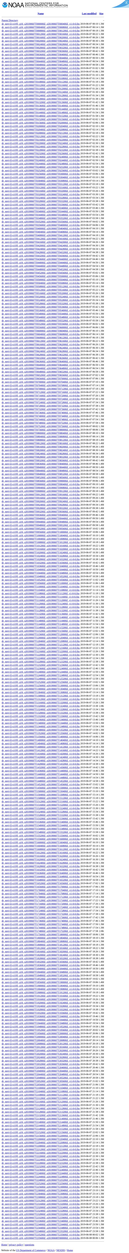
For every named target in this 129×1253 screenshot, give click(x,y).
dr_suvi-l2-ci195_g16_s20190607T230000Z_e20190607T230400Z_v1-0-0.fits (41, 1190)
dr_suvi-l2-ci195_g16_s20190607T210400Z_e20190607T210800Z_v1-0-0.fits (41, 1091)
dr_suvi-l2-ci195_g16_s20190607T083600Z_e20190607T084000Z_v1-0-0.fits (41, 463)
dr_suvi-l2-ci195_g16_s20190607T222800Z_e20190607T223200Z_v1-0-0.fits (41, 1163)
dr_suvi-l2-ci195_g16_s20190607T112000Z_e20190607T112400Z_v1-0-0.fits (41, 603)
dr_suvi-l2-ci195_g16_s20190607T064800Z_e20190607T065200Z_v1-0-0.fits (41, 371)
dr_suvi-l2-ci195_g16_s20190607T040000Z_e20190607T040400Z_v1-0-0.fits (41, 228)
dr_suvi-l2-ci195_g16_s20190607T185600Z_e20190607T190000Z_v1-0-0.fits (41, 982)
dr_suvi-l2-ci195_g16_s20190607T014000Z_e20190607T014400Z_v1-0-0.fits (41, 109)
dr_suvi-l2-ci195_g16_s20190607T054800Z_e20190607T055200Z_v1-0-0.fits (41, 320)
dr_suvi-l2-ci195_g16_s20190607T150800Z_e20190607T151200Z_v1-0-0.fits (41, 798)
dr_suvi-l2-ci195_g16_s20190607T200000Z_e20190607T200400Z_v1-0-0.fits (41, 1036)
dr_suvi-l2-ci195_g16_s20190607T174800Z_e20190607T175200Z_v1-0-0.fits (41, 931)
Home (4, 1244)
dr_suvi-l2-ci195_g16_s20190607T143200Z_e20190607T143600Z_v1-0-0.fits (41, 767)
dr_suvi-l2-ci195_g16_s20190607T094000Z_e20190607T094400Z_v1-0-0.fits (41, 518)
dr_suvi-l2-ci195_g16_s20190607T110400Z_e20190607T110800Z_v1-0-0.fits (41, 590)
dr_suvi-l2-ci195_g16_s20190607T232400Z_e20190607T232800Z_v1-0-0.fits (41, 1210)
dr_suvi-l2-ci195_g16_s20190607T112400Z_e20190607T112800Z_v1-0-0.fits (41, 607)
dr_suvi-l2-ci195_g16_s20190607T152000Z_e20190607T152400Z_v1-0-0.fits (41, 808)
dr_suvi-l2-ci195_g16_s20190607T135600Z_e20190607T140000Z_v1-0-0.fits (41, 736)
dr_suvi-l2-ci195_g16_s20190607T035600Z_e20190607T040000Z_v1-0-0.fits (41, 225)
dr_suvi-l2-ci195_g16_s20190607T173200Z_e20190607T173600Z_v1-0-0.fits (41, 917)
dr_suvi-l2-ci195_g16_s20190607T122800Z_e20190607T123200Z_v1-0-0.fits (41, 661)
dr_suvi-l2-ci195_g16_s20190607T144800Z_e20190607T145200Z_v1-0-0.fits (41, 781)
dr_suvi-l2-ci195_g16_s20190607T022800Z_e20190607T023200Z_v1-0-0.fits (41, 150)
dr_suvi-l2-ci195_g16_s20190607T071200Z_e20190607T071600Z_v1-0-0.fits (41, 392)
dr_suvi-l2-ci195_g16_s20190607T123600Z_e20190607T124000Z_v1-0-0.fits (41, 668)
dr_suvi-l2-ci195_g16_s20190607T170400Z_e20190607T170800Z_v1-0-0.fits (41, 893)
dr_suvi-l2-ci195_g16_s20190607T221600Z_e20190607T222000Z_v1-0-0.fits (41, 1152)
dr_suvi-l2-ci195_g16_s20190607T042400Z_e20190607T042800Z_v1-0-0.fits (41, 249)
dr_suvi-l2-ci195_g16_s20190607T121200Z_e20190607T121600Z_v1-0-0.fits (41, 648)
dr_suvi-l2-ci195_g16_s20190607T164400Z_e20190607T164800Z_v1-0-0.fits (41, 876)
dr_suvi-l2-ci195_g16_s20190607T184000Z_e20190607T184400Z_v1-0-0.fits (41, 968)
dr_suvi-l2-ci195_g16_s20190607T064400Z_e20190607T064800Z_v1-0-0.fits (41, 368)
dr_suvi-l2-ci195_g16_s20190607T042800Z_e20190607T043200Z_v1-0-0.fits (41, 252)
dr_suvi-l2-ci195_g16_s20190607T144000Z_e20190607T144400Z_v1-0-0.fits (41, 774)
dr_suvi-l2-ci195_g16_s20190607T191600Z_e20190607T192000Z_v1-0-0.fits (41, 999)
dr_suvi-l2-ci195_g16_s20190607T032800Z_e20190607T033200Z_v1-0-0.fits (41, 201)
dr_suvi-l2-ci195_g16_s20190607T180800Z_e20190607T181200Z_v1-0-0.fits (41, 944)
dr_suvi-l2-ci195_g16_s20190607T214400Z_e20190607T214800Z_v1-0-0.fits (41, 1125)
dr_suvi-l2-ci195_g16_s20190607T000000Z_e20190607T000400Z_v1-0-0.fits (41, 23)
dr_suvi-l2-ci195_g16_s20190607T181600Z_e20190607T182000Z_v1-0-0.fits (41, 951)
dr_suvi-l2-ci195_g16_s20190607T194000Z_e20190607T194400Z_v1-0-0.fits (41, 1019)
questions (29, 1244)
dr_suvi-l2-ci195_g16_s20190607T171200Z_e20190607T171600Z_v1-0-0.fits (41, 900)
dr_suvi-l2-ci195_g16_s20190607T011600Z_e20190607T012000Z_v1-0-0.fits (41, 88)
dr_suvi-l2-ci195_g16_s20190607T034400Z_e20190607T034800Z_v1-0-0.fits (41, 214)
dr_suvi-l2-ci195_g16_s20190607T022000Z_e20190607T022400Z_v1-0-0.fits (41, 143)
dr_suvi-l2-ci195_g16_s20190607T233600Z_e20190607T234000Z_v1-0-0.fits (41, 1221)
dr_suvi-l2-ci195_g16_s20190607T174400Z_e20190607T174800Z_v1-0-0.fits (41, 927)
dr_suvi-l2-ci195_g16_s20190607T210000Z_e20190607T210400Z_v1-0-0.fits (41, 1088)
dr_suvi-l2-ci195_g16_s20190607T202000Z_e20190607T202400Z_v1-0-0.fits (41, 1054)
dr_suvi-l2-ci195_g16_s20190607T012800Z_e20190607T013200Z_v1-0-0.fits (41, 99)
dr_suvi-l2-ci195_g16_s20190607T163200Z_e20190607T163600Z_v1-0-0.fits (41, 869)
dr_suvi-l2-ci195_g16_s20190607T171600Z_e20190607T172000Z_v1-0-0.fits (41, 903)
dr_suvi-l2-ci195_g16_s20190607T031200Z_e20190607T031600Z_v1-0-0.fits (41, 187)
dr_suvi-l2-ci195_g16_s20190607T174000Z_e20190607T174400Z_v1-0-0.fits (41, 924)
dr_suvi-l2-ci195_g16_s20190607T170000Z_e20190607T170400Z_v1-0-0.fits (41, 890)
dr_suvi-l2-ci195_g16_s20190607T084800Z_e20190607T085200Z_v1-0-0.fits (41, 474)
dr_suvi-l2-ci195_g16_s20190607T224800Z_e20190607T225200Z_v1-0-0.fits (41, 1180)
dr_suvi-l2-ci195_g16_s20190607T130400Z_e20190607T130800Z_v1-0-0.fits (41, 692)
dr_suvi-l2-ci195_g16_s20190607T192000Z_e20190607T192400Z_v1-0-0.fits (41, 1002)
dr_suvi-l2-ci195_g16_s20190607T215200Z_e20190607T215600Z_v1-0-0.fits (41, 1132)
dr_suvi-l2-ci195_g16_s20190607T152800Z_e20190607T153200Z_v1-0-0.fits (41, 815)
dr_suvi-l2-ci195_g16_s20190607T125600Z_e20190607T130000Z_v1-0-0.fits (41, 685)
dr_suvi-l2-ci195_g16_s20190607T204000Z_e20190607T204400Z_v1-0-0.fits (41, 1071)
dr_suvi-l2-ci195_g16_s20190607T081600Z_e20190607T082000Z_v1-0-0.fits (41, 446)
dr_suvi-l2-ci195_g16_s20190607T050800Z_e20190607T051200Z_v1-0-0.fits (41, 286)
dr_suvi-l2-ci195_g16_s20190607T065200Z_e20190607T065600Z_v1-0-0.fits (41, 375)
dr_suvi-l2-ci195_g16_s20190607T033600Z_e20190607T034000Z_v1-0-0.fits (41, 208)
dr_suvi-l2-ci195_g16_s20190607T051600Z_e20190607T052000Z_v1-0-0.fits (41, 293)
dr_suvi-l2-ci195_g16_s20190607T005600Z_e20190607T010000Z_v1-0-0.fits (41, 71)
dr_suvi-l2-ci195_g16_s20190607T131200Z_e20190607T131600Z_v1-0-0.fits (41, 699)
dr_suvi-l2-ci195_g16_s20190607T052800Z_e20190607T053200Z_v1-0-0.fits (41, 303)
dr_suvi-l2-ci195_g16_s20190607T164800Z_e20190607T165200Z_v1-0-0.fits (41, 880)
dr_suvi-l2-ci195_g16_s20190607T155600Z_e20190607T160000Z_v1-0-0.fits (41, 839)
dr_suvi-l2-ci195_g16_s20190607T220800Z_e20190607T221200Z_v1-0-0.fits (41, 1146)
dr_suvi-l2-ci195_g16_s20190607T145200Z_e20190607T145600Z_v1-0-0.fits (41, 784)
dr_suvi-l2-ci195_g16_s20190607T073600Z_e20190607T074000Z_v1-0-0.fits (41, 412)
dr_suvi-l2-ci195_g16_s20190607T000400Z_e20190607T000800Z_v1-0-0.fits (41, 27)
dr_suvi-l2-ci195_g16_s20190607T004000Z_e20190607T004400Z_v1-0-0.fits (41, 58)
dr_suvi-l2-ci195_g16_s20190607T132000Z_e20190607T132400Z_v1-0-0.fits (41, 706)
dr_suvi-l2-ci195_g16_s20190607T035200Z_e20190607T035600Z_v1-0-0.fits (41, 221)
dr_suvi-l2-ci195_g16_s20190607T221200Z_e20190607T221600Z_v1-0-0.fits (41, 1149)
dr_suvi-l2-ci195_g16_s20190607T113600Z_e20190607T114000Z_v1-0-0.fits (41, 617)
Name (41, 13)
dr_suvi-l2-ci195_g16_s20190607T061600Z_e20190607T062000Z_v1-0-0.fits (41, 344)
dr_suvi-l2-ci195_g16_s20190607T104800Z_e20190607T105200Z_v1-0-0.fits (41, 576)
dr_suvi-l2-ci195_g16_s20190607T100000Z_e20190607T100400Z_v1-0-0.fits (41, 535)
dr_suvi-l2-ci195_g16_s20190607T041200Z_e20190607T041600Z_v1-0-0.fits (41, 238)
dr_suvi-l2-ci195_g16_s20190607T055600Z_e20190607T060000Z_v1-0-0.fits (41, 327)
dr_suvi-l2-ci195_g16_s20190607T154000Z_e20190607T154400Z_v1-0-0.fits (41, 825)
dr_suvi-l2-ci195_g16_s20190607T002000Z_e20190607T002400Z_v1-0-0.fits (41, 41)
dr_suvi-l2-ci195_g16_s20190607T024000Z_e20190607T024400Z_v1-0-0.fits (41, 160)
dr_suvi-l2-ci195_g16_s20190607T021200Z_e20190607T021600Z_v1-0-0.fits (41, 136)
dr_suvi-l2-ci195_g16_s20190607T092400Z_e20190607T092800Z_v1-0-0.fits (41, 504)
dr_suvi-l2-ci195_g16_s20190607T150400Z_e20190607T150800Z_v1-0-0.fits (41, 794)
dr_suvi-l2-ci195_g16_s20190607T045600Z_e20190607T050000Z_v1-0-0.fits (41, 276)
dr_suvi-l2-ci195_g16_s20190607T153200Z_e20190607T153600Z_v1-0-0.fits (41, 818)
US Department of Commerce (31, 1250)
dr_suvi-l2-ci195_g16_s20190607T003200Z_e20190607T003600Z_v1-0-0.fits (41, 51)
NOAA (50, 1250)
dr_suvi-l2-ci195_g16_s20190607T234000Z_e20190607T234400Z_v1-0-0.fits (41, 1224)
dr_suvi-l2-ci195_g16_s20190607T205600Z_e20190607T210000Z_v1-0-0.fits (41, 1084)
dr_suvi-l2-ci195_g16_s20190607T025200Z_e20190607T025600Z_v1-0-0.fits (41, 170)
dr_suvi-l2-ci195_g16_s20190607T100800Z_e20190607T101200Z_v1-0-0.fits (41, 542)
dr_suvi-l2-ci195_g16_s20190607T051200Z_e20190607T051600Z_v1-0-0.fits (41, 290)
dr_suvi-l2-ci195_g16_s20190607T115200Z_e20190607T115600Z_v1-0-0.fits (41, 631)
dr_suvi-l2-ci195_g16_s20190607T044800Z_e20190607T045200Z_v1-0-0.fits (41, 269)
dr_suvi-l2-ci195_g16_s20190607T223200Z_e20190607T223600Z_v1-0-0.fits (41, 1166)
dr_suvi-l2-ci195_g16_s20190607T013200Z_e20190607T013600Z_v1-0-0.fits (41, 102)
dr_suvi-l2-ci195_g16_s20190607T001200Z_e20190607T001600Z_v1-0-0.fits (41, 34)
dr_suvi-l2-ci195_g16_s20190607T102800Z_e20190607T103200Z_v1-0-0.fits (41, 559)
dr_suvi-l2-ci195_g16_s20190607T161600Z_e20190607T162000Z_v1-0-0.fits (41, 856)
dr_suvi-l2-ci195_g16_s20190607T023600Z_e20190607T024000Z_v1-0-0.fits (41, 157)
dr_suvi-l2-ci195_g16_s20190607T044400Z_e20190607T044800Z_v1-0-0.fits (41, 266)
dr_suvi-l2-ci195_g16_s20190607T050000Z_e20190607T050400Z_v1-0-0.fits (41, 279)
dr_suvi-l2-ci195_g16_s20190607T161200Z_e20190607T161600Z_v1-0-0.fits (41, 852)
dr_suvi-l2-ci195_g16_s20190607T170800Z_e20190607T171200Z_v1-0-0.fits (41, 897)
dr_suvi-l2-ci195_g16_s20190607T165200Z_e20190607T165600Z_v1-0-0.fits (41, 883)
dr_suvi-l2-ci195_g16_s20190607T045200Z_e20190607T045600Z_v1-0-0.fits (41, 272)
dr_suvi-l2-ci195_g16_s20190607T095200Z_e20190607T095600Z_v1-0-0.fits (41, 528)
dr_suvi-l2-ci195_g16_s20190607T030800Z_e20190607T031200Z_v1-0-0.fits (41, 184)
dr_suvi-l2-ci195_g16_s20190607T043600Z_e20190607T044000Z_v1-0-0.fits (41, 259)
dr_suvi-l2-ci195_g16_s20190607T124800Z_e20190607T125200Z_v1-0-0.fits (41, 678)
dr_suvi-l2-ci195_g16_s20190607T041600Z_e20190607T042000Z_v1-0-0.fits (41, 242)
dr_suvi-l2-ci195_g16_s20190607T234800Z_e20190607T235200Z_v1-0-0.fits (41, 1231)
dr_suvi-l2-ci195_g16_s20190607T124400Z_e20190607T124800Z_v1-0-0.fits (41, 675)
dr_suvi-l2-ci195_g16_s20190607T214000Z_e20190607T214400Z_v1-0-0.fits (41, 1122)
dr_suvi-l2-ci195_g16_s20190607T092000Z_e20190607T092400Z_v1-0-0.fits (41, 501)
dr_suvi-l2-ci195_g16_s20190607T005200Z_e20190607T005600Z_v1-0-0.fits (41, 68)
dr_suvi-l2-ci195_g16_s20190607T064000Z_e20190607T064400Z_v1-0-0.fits (41, 365)
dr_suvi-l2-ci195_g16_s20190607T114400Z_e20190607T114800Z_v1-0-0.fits (41, 624)
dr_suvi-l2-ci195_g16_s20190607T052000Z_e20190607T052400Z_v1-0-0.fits (41, 296)
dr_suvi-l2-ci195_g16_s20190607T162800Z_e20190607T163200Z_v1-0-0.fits (41, 866)
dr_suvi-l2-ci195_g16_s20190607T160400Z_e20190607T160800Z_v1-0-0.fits (41, 845)
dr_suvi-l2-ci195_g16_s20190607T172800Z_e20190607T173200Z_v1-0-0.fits (41, 914)
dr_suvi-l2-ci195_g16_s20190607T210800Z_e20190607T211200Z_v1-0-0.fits (41, 1094)
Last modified (89, 13)
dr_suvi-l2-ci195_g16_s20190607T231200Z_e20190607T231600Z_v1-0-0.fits (41, 1200)
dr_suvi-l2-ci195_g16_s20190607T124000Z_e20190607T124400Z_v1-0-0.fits (41, 672)
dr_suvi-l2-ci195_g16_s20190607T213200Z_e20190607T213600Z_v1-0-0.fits (41, 1115)
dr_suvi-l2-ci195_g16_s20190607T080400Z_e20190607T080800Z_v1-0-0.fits (41, 436)
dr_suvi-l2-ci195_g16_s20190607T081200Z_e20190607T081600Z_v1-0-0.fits (41, 443)
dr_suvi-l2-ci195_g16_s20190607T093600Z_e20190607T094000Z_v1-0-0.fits (41, 515)
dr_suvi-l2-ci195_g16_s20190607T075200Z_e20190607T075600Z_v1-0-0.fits (41, 426)
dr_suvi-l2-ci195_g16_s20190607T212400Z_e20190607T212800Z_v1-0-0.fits (41, 1108)
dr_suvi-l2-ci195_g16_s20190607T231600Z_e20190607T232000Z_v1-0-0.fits (41, 1204)
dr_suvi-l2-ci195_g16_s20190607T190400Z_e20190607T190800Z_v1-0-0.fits (41, 989)
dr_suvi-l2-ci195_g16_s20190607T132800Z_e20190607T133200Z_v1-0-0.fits (41, 712)
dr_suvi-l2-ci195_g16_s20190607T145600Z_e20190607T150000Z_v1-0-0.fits (41, 787)
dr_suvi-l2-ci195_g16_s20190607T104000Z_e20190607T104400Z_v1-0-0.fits (41, 569)
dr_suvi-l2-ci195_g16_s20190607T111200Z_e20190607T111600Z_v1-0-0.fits (40, 596)
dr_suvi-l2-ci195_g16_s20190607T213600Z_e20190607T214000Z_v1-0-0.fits (41, 1118)
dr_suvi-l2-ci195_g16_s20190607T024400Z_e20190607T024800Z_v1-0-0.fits (41, 163)
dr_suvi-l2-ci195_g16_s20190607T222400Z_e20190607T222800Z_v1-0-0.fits (41, 1159)
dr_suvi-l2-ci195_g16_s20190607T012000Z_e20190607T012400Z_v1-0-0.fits (41, 92)
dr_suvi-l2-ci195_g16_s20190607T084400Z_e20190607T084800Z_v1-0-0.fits (41, 470)
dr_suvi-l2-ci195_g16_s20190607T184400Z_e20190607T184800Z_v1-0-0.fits (41, 972)
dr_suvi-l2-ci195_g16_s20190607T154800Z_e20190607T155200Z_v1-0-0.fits (41, 832)
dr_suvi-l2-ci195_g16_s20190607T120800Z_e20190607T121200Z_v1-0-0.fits (41, 644)
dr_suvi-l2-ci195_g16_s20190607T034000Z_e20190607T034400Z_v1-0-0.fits (41, 211)
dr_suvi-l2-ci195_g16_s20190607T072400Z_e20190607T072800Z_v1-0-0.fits (41, 402)
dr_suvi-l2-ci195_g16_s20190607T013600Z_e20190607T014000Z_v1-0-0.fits (41, 105)
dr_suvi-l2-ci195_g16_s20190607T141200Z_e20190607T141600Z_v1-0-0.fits (41, 750)
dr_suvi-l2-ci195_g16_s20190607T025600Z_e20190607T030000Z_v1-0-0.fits (41, 174)
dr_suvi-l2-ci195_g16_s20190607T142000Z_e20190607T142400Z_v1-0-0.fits (41, 757)
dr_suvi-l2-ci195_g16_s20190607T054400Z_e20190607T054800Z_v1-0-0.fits (41, 317)
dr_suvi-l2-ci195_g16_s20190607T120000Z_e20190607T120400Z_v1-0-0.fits (41, 637)
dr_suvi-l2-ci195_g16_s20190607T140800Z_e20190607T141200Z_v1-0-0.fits (41, 747)
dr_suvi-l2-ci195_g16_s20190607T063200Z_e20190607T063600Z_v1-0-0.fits (41, 358)
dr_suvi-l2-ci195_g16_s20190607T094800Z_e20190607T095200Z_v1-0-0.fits (41, 525)
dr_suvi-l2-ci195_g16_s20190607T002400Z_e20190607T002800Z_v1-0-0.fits (41, 44)
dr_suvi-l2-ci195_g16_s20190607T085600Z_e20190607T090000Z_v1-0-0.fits (41, 481)
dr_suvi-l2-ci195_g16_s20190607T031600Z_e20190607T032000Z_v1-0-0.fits (41, 191)
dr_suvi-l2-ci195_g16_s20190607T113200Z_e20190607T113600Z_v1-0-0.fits (41, 614)
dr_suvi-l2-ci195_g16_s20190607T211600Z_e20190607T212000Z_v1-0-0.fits (41, 1101)
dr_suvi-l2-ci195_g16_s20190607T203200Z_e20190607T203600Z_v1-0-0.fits (41, 1064)
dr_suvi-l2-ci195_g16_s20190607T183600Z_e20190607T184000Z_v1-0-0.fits (41, 965)
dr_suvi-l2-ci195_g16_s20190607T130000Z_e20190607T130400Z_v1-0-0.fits (41, 689)
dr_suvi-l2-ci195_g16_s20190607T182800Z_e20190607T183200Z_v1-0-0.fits (41, 958)
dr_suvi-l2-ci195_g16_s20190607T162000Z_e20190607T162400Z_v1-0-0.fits (41, 859)
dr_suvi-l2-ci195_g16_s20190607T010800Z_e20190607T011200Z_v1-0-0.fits (41, 81)
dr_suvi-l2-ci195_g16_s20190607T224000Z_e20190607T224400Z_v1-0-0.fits (41, 1173)
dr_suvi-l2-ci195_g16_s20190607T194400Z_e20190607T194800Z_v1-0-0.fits (41, 1023)
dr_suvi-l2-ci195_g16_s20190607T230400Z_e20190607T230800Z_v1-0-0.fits (41, 1193)
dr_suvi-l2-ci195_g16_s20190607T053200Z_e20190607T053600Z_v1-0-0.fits (41, 307)
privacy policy (16, 1244)
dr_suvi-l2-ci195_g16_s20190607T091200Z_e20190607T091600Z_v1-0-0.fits (41, 494)
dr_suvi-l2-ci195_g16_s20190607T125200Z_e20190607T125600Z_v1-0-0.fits (41, 682)
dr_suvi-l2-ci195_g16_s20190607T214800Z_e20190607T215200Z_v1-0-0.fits (41, 1129)
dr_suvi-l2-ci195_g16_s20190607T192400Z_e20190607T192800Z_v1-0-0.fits (41, 1006)
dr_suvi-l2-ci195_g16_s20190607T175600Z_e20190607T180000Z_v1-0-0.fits (41, 934)
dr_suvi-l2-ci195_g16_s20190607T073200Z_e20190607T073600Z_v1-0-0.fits (41, 409)
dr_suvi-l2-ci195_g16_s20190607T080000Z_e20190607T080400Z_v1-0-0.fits (41, 433)
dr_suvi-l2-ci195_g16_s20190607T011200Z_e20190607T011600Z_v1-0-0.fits (41, 85)
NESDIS (60, 1250)
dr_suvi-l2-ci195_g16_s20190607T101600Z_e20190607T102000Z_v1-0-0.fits (41, 549)
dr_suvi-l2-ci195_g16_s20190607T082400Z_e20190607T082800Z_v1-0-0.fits (41, 453)
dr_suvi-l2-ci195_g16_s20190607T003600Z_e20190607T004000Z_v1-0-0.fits (41, 54)
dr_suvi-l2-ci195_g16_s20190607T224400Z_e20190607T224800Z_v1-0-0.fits (41, 1176)
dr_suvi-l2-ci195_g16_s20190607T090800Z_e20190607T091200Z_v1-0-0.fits (41, 491)
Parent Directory (10, 20)
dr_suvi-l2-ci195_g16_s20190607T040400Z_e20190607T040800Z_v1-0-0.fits (41, 232)
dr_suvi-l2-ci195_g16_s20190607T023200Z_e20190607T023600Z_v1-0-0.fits (41, 153)
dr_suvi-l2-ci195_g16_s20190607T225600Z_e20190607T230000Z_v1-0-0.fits (41, 1187)
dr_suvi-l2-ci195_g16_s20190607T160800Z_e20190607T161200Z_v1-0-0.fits (41, 849)
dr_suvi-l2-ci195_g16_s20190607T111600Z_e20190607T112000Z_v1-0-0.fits (40, 600)
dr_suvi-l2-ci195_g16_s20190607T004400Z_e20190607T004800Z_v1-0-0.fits (41, 61)
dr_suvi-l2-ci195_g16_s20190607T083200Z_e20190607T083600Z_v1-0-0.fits (41, 460)
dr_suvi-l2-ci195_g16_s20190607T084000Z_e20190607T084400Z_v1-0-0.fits (41, 467)
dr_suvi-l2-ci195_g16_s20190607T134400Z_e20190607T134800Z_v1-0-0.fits (41, 726)
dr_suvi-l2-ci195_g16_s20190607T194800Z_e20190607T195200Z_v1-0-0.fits (41, 1026)
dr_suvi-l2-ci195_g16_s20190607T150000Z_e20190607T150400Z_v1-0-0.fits (41, 791)
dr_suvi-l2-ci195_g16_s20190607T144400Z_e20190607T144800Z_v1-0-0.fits (41, 777)
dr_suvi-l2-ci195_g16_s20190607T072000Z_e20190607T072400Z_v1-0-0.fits (41, 399)
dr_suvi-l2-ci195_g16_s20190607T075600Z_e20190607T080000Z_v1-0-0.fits (41, 429)
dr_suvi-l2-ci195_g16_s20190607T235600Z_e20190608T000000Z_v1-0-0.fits (41, 1238)
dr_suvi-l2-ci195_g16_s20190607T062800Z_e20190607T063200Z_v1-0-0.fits (41, 354)
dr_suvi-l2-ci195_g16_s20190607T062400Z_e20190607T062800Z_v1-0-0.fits (41, 351)
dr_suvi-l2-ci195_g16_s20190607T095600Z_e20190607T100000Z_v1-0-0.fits (41, 532)
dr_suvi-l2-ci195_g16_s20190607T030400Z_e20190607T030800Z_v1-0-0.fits (41, 180)
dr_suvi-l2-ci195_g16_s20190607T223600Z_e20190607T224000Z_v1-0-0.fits (41, 1170)
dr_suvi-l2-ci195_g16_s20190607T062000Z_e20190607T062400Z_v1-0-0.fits (41, 348)
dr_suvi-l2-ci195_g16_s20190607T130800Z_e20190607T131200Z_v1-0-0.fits (41, 695)
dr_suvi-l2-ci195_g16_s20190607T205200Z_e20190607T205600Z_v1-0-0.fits (41, 1081)
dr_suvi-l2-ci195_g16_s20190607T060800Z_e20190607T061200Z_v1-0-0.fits (41, 337)
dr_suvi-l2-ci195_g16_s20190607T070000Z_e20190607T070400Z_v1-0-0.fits (41, 382)
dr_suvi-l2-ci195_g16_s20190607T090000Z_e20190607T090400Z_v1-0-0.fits (41, 484)
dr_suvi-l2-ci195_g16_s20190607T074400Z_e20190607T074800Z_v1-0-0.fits (41, 419)
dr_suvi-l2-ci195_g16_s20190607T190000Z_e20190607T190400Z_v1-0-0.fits (41, 985)
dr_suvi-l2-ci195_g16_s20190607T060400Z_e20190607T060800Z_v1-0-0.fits (41, 334)
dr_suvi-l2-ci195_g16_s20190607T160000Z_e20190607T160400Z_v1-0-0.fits (41, 842)
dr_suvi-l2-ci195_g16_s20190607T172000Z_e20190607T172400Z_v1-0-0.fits (41, 907)
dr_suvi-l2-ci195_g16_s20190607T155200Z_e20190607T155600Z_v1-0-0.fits (41, 835)
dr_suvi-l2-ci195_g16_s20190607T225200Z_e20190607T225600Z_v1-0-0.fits (41, 1183)
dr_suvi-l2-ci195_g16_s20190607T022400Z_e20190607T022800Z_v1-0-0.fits (41, 146)
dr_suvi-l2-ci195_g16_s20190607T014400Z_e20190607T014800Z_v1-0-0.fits (41, 112)
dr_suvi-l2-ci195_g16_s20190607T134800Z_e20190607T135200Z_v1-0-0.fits (41, 730)
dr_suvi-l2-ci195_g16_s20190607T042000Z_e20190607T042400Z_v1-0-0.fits (41, 245)
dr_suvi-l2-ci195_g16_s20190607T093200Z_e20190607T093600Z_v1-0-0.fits (41, 511)
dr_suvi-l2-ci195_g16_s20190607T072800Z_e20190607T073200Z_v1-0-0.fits (41, 405)
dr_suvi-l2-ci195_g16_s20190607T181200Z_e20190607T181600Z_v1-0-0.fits (41, 948)
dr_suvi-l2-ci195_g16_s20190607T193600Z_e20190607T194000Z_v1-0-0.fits (41, 1016)
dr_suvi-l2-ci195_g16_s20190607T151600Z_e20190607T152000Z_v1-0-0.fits (41, 805)
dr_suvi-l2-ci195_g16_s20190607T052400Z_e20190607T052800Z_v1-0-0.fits (41, 300)
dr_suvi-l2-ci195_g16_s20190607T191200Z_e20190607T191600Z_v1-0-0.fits (41, 996)
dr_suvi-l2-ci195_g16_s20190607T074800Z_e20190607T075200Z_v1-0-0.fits (41, 423)
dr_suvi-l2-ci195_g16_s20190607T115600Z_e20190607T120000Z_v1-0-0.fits (41, 634)
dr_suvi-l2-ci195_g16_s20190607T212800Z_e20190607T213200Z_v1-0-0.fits (41, 1112)
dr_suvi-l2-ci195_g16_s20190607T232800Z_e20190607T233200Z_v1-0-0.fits (41, 1214)
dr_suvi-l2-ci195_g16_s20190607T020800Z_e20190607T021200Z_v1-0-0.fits (41, 133)
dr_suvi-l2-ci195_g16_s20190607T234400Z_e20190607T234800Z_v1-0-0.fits (41, 1227)
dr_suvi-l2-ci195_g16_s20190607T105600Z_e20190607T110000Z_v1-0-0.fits (41, 583)
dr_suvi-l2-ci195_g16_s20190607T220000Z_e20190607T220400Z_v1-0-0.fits (41, 1139)
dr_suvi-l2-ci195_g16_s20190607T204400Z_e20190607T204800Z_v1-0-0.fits (41, 1074)
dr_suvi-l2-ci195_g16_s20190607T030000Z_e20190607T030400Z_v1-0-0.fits (41, 177)
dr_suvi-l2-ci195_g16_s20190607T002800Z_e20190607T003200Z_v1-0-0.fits (41, 47)
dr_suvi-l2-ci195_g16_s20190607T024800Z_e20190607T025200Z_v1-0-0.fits (41, 167)
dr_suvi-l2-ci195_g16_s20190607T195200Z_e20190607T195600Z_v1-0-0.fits (41, 1030)
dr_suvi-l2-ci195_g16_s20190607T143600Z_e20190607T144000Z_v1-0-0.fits (41, 770)
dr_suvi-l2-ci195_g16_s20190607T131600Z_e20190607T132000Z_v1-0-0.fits (41, 702)
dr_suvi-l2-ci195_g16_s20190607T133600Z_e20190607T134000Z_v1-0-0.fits (41, 719)
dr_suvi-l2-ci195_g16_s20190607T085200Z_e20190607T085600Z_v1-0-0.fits (41, 477)
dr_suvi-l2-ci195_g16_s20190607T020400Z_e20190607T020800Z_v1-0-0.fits (41, 129)
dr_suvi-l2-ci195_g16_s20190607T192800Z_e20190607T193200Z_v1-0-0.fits (41, 1009)
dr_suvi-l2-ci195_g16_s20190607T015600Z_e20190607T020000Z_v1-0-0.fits (41, 122)
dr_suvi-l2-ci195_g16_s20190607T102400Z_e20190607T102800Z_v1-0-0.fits (41, 556)
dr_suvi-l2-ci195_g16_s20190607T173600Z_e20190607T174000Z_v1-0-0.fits (41, 921)
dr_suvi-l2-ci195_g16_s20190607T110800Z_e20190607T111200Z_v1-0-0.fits (40, 593)
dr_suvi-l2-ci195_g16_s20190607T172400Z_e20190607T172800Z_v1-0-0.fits (41, 910)
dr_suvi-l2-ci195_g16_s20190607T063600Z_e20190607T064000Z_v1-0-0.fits (41, 361)
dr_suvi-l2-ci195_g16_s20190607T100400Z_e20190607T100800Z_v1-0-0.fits (41, 539)
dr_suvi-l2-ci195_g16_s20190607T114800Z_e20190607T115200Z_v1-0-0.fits (41, 627)
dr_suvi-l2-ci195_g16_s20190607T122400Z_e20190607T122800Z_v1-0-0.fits (41, 658)
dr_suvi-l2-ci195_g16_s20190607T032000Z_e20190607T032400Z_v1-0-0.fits (41, 194)
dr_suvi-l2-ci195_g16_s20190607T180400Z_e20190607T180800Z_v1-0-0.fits (41, 941)
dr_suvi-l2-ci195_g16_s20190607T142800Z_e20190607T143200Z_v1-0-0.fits (41, 764)
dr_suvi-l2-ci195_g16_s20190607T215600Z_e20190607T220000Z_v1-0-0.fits (41, 1135)
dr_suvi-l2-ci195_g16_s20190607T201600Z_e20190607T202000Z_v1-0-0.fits (41, 1050)
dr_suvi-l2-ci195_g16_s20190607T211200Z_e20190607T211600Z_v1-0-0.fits (41, 1098)
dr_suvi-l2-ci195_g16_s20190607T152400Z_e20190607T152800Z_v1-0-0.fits (41, 811)
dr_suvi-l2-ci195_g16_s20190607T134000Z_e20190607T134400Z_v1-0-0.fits (41, 723)
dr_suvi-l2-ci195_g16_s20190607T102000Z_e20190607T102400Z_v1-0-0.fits (41, 552)
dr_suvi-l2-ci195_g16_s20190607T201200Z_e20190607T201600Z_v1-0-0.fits (41, 1047)
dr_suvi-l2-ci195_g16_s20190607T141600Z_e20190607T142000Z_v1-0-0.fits (41, 753)
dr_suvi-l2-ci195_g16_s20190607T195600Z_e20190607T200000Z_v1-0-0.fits (41, 1033)
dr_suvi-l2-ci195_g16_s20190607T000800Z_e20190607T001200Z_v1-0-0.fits (41, 30)
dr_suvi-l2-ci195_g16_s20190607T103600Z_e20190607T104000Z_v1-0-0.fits (41, 566)
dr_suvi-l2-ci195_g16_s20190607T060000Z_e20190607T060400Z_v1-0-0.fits (41, 330)
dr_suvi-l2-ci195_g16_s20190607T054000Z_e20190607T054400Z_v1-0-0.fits (41, 313)
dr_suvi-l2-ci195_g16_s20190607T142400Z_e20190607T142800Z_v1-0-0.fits (41, 760)
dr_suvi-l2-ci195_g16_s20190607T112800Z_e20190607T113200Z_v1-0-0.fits (41, 610)
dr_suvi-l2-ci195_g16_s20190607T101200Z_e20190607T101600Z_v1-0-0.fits (41, 545)
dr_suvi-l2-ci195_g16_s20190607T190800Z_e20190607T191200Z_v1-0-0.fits (41, 992)
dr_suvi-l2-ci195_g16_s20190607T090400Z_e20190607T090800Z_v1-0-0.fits (41, 487)
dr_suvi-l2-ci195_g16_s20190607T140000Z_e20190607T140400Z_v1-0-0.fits (41, 740)
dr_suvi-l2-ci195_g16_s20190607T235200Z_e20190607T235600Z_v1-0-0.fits (41, 1234)
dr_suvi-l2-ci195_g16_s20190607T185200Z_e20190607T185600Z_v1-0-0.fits (41, 979)
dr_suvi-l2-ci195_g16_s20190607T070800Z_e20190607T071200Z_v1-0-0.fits (41, 388)
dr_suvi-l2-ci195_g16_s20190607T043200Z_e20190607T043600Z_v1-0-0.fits (41, 255)
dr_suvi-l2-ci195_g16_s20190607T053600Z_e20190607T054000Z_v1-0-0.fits (41, 310)
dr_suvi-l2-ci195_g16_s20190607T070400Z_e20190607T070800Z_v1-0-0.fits (41, 385)
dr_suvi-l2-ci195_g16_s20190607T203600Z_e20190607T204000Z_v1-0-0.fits (41, 1067)
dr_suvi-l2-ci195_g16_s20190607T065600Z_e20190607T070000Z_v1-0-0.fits (41, 378)
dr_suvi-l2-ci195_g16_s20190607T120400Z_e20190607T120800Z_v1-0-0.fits (41, 641)
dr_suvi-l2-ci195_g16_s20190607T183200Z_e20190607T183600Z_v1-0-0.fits (41, 961)
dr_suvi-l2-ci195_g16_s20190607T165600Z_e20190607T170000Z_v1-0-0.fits (41, 886)
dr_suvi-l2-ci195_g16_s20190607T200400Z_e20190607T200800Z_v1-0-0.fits (41, 1040)
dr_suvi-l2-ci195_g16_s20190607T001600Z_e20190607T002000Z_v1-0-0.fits (41, 37)
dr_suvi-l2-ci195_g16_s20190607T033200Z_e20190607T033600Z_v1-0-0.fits (41, 204)
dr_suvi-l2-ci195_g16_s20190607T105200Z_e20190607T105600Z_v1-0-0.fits (41, 579)
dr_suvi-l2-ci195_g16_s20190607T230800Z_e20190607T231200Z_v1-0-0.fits (41, 1197)
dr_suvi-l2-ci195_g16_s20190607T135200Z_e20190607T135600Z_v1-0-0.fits (41, 733)
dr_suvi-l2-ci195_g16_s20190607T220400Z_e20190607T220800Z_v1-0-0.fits (41, 1142)
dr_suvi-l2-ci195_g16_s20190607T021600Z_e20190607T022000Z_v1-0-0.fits (41, 139)
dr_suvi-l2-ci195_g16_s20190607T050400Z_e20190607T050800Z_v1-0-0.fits (41, 283)
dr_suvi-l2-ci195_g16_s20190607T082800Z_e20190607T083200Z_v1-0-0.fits (41, 457)
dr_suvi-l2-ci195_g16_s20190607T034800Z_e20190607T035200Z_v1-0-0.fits (41, 218)
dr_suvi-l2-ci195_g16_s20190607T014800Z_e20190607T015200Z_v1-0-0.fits (41, 116)
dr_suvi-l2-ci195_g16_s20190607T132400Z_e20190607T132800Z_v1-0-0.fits (41, 709)
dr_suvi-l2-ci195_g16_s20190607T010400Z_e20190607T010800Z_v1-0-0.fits (41, 78)
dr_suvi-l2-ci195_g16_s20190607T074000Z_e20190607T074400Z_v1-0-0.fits (41, 416)
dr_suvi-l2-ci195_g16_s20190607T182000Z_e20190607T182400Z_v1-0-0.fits (41, 955)
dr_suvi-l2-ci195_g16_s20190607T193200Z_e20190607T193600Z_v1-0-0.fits (41, 1013)
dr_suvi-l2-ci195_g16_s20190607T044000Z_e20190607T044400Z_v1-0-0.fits (41, 262)
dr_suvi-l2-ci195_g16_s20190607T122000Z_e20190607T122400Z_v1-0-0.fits (41, 654)
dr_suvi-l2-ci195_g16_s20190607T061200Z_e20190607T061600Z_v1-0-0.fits (41, 341)
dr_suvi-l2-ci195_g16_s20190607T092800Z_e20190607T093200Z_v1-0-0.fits (41, 508)
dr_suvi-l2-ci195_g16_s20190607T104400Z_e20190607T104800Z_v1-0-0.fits (41, 573)
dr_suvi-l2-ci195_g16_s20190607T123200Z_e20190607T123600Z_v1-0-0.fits (41, 665)
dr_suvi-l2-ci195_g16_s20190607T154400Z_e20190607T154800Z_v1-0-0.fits (41, 828)
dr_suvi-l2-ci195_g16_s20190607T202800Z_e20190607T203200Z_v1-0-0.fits (41, 1060)
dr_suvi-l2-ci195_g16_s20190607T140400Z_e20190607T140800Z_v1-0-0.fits (41, 743)
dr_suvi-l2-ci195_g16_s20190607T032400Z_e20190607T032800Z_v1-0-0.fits (41, 197)
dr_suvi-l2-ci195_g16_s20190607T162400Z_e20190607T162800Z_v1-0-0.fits (41, 863)
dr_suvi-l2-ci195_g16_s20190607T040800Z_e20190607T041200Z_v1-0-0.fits (41, 235)
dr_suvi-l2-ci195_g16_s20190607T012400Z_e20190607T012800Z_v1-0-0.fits (41, 95)
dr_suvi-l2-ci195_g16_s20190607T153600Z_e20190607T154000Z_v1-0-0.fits (41, 822)
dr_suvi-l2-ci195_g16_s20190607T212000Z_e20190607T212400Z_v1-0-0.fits (41, 1105)
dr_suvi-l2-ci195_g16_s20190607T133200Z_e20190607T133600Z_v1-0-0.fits (41, 716)
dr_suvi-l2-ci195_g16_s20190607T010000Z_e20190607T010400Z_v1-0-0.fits (41, 75)
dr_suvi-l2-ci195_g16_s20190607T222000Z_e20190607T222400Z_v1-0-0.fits (41, 1156)
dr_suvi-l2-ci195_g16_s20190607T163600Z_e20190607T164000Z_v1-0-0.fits (41, 873)
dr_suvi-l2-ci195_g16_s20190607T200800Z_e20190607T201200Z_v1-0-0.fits (41, 1043)
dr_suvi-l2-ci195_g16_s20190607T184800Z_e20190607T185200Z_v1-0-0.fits (41, 975)
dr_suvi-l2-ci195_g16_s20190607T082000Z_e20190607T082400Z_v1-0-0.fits (41, 450)
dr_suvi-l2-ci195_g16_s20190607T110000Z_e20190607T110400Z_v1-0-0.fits (41, 586)
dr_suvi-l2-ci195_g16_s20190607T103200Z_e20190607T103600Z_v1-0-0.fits (41, 562)
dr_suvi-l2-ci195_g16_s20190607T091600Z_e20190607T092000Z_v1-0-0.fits (41, 498)
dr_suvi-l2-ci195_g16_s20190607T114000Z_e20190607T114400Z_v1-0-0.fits (41, 620)
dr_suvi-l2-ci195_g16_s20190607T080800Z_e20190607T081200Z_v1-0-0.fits (41, 440)
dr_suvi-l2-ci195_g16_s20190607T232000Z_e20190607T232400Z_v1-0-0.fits (41, 1207)
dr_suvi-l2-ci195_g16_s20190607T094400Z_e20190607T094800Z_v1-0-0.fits (41, 521)
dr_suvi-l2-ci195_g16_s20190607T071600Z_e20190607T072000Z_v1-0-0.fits (41, 395)
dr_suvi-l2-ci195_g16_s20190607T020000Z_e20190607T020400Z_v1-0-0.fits (41, 126)
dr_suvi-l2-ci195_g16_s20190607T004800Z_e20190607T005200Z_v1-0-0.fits (41, 64)
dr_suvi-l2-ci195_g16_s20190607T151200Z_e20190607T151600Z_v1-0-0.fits (41, 801)
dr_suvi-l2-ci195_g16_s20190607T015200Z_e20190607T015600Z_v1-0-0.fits (41, 119)
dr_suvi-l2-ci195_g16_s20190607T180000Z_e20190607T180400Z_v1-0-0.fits (41, 938)
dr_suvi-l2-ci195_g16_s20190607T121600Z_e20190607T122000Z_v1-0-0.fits (41, 651)
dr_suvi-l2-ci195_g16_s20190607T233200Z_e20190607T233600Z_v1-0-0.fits (41, 1217)
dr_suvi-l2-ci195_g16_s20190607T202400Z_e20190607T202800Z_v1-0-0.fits (41, 1057)
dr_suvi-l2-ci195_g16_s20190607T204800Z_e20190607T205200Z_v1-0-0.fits (41, 1077)
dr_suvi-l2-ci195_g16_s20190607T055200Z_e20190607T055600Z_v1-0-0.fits (41, 324)
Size (101, 13)
